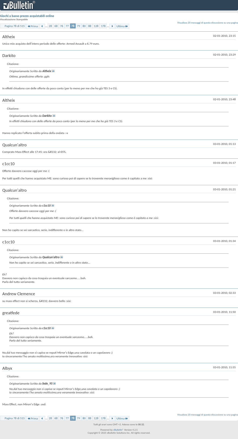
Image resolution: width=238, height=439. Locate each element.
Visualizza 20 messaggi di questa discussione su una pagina (207, 22)
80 (84, 26)
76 (61, 26)
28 (50, 26)
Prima (32, 26)
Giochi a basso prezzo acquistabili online (27, 16)
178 (103, 26)
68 (55, 26)
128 (96, 26)
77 (67, 26)
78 (72, 26)
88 (89, 26)
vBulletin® (118, 429)
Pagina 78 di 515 (15, 26)
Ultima (122, 26)
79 (78, 26)
